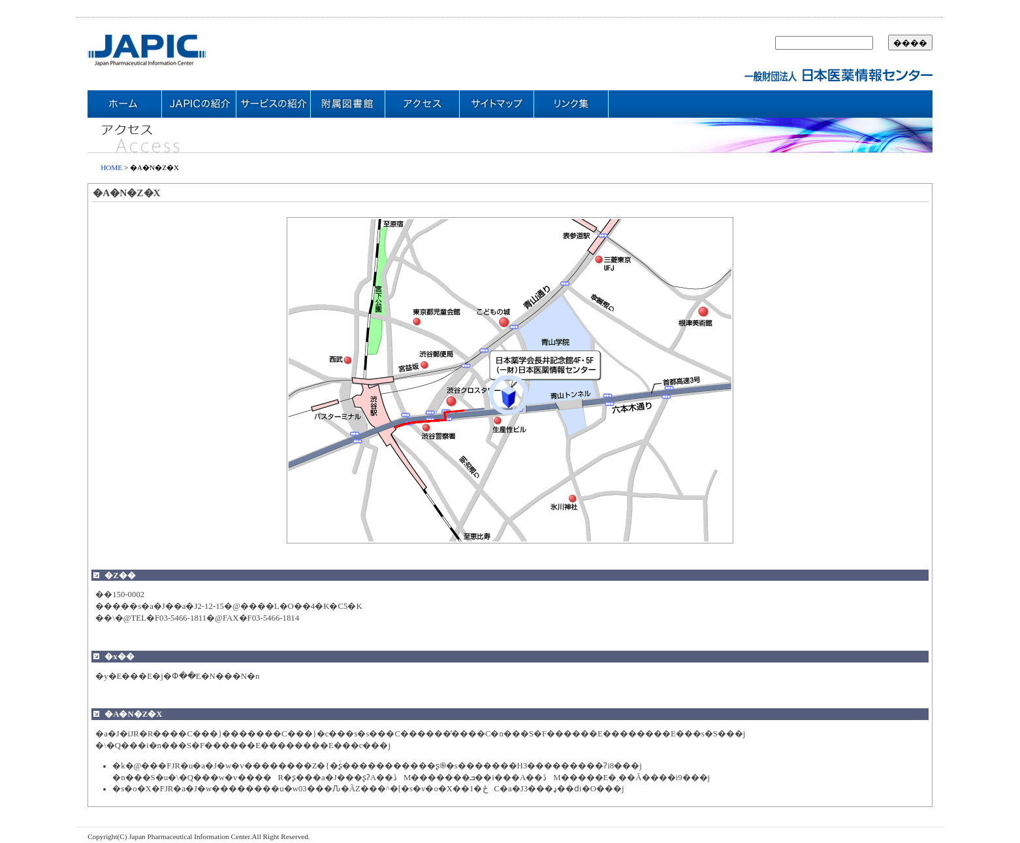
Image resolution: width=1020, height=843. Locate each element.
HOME (111, 167)
